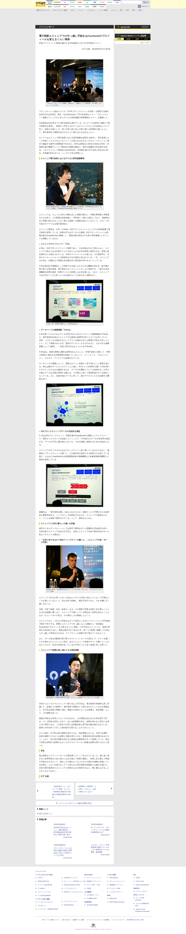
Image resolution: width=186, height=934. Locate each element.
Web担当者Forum (43, 881)
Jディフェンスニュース (117, 881)
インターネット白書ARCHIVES (48, 909)
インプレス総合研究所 (45, 885)
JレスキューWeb (115, 888)
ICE (134, 875)
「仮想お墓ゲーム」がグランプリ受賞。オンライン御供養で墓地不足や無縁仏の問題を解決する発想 (61, 791)
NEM (140, 10)
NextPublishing (69, 905)
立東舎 (89, 888)
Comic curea (140, 881)
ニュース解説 (103, 10)
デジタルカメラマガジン (45, 902)
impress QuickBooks (142, 885)
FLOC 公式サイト (44, 814)
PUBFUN (136, 888)
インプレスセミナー (70, 888)
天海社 (138, 878)
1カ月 (146, 39)
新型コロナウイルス (43, 10)
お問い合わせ (66, 920)
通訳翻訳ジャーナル (116, 885)
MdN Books (113, 898)
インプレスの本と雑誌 (42, 899)
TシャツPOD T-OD (93, 885)
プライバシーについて (94, 920)
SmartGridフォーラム (71, 878)
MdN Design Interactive (117, 902)
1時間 (119, 39)
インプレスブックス (70, 901)
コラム (72, 10)
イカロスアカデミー (116, 892)
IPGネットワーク (138, 895)
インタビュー (91, 10)
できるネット (42, 905)
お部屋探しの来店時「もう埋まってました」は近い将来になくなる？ (87, 789)
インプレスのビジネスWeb (44, 875)
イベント (81, 10)
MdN (108, 895)
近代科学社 (88, 902)
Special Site (125, 27)
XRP (133, 10)
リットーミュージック (94, 878)
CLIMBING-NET (92, 898)
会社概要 (106, 920)
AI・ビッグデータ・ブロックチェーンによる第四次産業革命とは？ (100, 829)
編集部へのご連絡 (78, 920)
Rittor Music (88, 875)
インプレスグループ (118, 920)
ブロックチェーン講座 (60, 10)
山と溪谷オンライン (93, 895)
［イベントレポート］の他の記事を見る (75, 803)
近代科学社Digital (92, 905)
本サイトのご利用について (50, 920)
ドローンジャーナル (44, 892)
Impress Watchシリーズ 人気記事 (133, 36)
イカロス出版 (111, 875)
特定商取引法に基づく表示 (135, 920)
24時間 (128, 39)
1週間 (137, 39)
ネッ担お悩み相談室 (44, 895)
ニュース (113, 10)
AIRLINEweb (114, 878)
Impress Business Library (72, 885)
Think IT (40, 878)
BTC (121, 10)
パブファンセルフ (141, 891)
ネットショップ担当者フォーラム (74, 881)
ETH (127, 10)
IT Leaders (41, 888)
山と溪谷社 (88, 892)
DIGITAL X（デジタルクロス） (74, 892)
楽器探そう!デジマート (94, 881)
